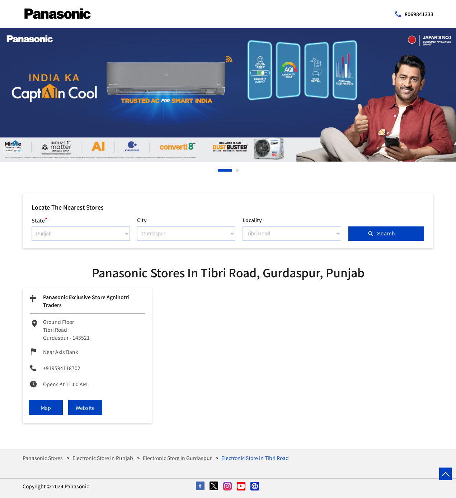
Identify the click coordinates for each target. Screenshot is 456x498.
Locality (252, 220)
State (39, 219)
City (142, 220)
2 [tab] (237, 170)
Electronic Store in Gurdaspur (177, 457)
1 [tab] (219, 170)
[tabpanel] (228, 95)
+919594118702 (61, 368)
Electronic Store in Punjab (102, 457)
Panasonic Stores (43, 457)
